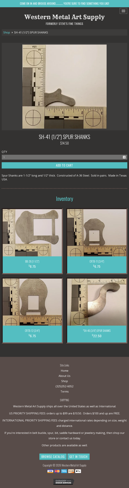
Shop (6, 32)
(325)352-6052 (64, 386)
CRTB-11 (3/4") (97, 261)
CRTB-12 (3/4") (32, 331)
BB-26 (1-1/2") (32, 261)
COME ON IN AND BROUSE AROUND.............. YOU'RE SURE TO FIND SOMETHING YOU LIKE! (64, 4)
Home (64, 371)
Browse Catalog (53, 456)
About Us (64, 376)
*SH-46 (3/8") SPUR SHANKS (97, 331)
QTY (4, 152)
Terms (64, 391)
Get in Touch (78, 456)
